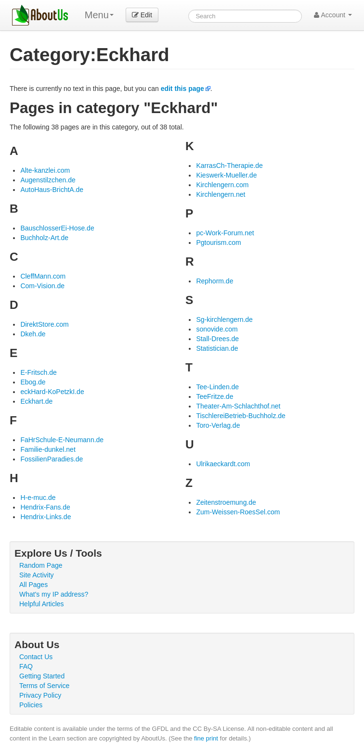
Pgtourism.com (218, 242)
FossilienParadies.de (51, 459)
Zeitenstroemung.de (226, 502)
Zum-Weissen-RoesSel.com (238, 512)
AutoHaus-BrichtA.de (51, 189)
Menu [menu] (99, 15)
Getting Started (42, 676)
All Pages (33, 584)
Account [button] (333, 15)
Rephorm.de (214, 281)
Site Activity (36, 575)
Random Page (41, 565)
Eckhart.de (36, 401)
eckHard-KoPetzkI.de (52, 392)
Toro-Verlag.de (218, 425)
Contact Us (35, 657)
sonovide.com (216, 329)
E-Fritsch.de (38, 372)
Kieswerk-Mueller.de (226, 175)
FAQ (26, 666)
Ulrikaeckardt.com (223, 464)
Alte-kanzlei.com (45, 170)
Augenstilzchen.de (47, 180)
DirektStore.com (44, 324)
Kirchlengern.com (222, 185)
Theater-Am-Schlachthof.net (238, 406)
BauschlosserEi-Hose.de (57, 228)
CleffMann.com (42, 276)
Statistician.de (217, 348)
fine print (206, 738)
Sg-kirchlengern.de (224, 319)
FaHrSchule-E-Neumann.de (62, 440)
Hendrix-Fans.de (45, 507)
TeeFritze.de (214, 396)
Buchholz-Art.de (44, 238)
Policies (30, 705)
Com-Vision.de (42, 286)
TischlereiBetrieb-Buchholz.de (240, 416)
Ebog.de (32, 382)
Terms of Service (44, 685)
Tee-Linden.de (217, 387)
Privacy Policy (40, 695)
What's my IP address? (53, 594)
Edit (142, 15)
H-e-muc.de (37, 497)
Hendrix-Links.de (45, 517)
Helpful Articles (41, 604)
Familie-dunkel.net (47, 449)
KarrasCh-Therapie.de (229, 165)
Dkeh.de (32, 334)
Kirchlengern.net (220, 194)
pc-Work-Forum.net (225, 233)
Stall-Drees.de (217, 339)
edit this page (182, 88)
